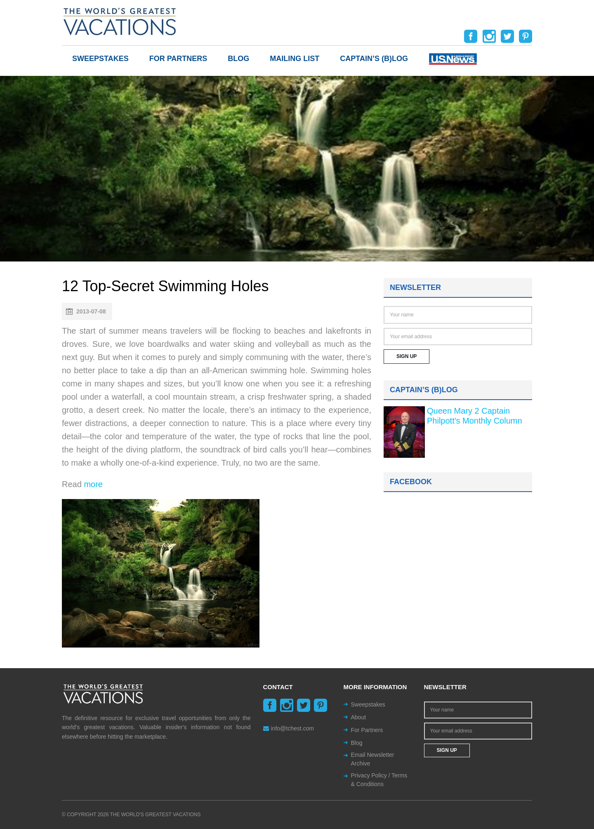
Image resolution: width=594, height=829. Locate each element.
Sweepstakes (100, 58)
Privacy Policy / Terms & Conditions (379, 779)
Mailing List (294, 58)
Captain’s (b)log (374, 58)
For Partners (178, 58)
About (358, 717)
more (93, 484)
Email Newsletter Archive (372, 759)
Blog (238, 58)
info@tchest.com (288, 728)
